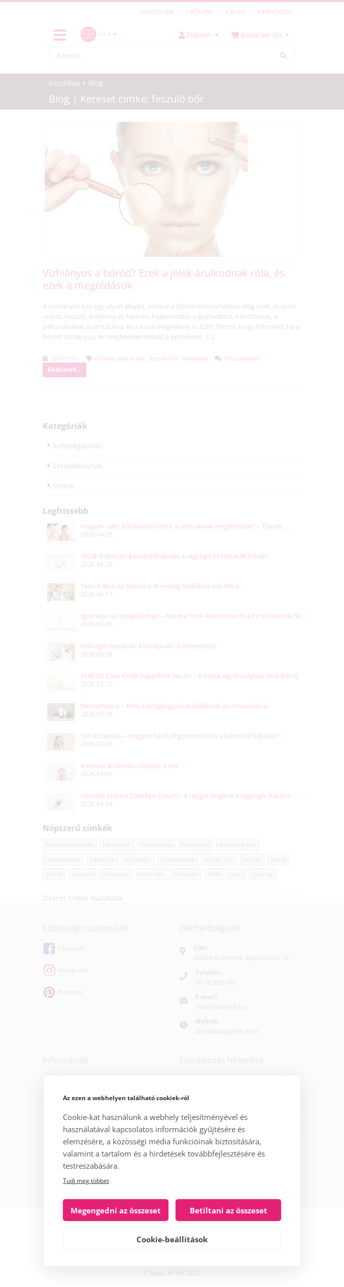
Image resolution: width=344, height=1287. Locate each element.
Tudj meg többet (86, 1180)
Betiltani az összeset (228, 1210)
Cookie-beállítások (172, 1239)
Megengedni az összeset (116, 1210)
